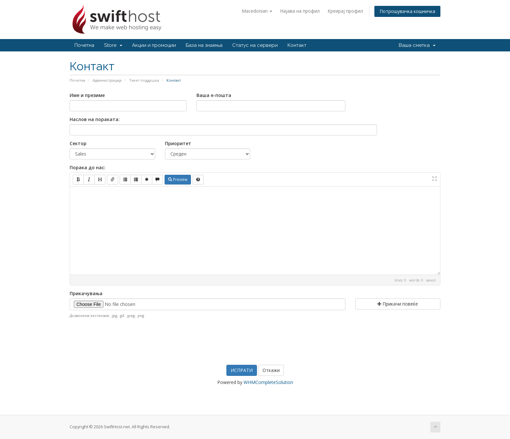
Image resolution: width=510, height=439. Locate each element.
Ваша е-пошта (213, 95)
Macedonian (257, 11)
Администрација (107, 80)
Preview (177, 179)
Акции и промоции (154, 45)
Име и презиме (87, 95)
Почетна (84, 45)
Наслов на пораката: (95, 119)
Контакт (297, 45)
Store (113, 45)
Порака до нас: (87, 167)
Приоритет (178, 143)
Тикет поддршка (144, 80)
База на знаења (204, 45)
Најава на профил (300, 11)
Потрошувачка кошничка (407, 11)
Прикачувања (86, 293)
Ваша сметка (417, 45)
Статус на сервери (255, 45)
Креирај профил (345, 11)
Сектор (78, 143)
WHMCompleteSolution (268, 382)
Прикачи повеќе (397, 304)
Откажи (271, 370)
